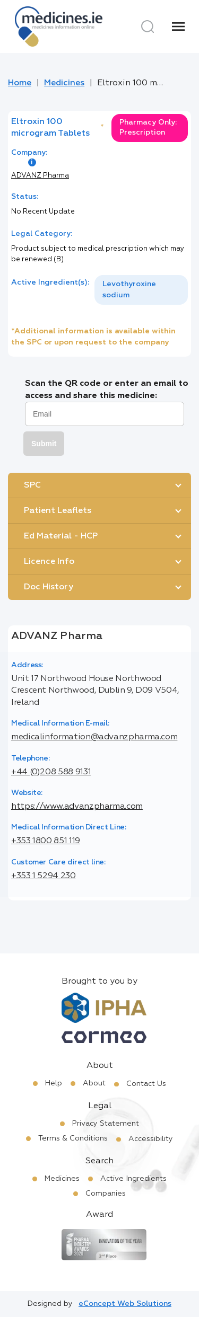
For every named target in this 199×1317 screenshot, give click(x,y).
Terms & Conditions (73, 1138)
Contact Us (146, 1084)
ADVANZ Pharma (40, 175)
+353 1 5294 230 (43, 876)
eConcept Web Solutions (125, 1303)
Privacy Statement (105, 1123)
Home (19, 83)
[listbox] (141, 290)
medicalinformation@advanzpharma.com (94, 737)
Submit (43, 443)
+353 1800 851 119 (45, 841)
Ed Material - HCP (61, 536)
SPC (32, 485)
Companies (105, 1193)
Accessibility (150, 1139)
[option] (141, 290)
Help (53, 1083)
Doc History (48, 587)
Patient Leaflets (57, 511)
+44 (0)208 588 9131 (51, 772)
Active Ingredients (133, 1178)
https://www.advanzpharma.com (77, 806)
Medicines (64, 83)
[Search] (147, 26)
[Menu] (178, 26)
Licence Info (49, 562)
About (94, 1083)
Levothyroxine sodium (129, 289)
